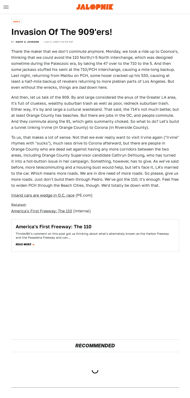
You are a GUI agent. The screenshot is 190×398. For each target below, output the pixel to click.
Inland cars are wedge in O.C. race (42, 195)
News (16, 21)
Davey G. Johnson (27, 41)
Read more (23, 244)
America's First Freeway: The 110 (41, 211)
